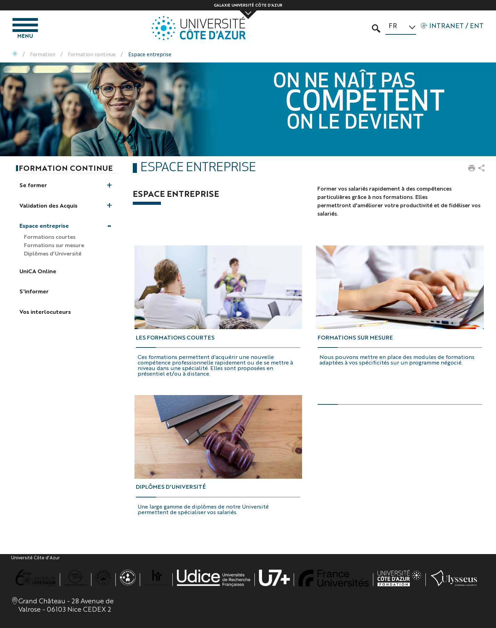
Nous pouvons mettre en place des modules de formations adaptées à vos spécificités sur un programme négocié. (396, 359)
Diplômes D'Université (171, 486)
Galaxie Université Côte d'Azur (248, 5)
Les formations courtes (175, 337)
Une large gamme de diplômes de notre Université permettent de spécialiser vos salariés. (203, 509)
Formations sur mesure (355, 337)
